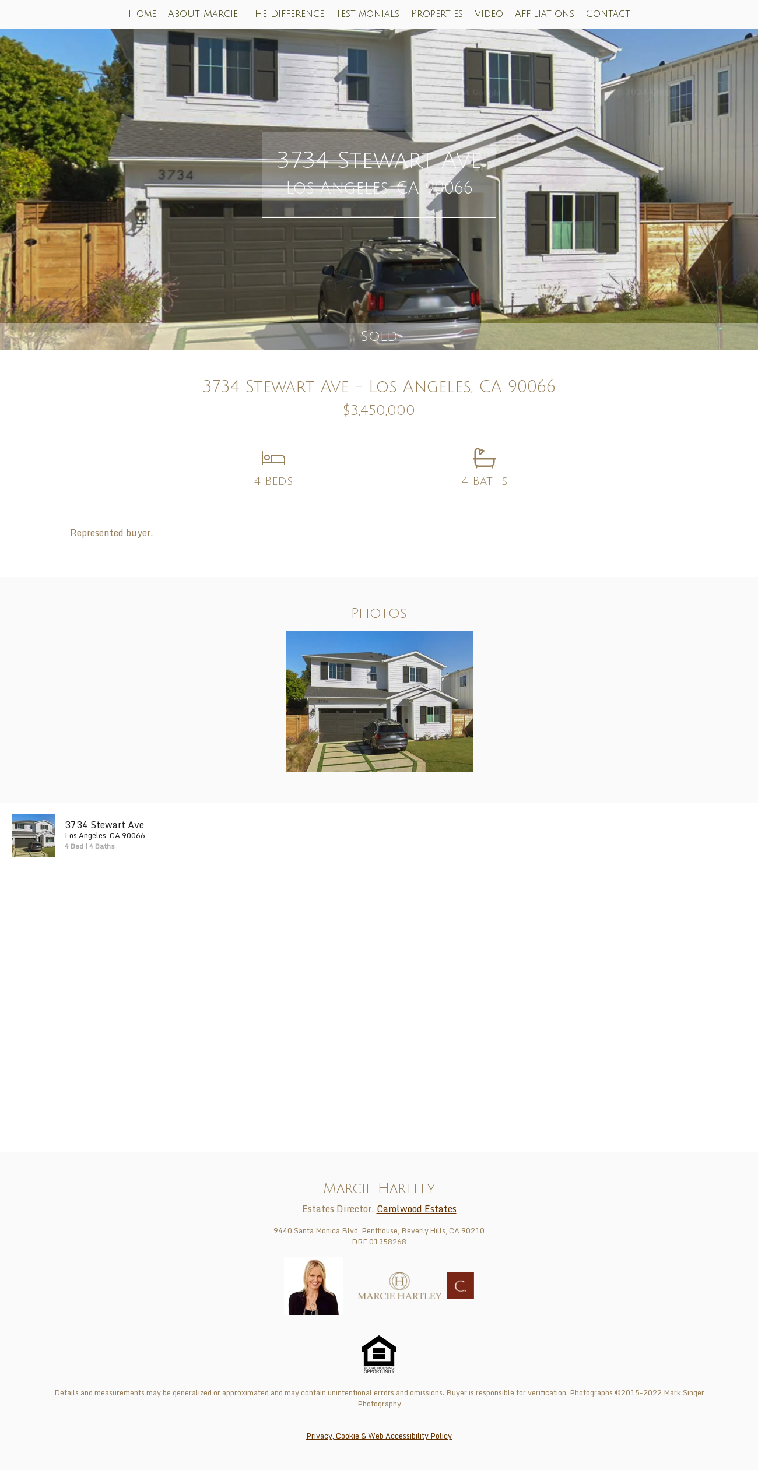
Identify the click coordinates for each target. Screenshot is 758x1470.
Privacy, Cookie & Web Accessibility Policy (379, 1435)
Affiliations (544, 14)
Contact (608, 14)
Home (142, 14)
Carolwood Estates (417, 1208)
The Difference (287, 14)
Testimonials (367, 14)
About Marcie (203, 14)
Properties (437, 14)
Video (489, 14)
